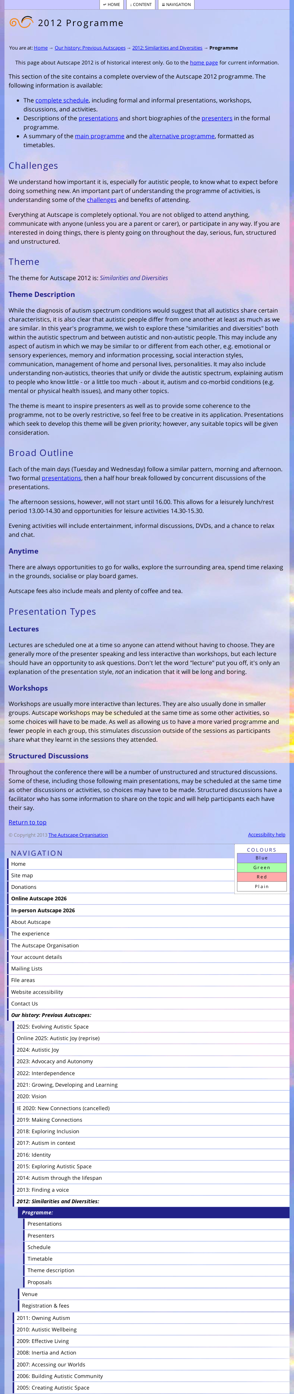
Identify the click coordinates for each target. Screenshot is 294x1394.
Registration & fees (45, 1305)
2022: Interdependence (46, 1073)
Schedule (39, 1247)
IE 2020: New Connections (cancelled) (63, 1108)
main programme (99, 136)
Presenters (41, 1235)
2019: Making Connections (49, 1119)
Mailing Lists (26, 968)
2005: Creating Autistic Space (53, 1387)
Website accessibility (37, 991)
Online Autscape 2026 (39, 898)
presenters (217, 118)
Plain (262, 886)
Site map (22, 875)
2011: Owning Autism (43, 1317)
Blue (262, 858)
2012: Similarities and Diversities (167, 47)
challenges (102, 200)
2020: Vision (32, 1096)
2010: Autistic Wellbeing (47, 1329)
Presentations (45, 1223)
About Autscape (31, 921)
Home (114, 4)
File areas (23, 979)
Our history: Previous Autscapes (90, 47)
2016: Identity (34, 1154)
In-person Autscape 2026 (43, 910)
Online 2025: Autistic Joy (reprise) (58, 1038)
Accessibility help (266, 834)
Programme (223, 47)
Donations (24, 886)
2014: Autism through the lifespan (59, 1177)
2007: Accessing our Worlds (51, 1364)
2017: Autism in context (46, 1142)
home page (204, 62)
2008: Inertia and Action (46, 1352)
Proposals (40, 1282)
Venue (30, 1294)
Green (262, 867)
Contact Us (24, 1003)
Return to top (28, 822)
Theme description (51, 1270)
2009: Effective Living (43, 1340)
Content (142, 4)
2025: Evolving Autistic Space (53, 1026)
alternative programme (182, 136)
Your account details (36, 956)
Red (262, 877)
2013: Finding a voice (43, 1189)
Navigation (178, 4)
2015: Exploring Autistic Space (54, 1166)
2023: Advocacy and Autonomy (55, 1061)
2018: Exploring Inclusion (48, 1131)
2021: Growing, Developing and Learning (67, 1084)
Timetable (40, 1258)
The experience (30, 933)
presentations (98, 118)
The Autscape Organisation (78, 834)
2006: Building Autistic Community (60, 1375)
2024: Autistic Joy (38, 1049)
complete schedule (62, 100)
